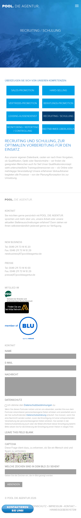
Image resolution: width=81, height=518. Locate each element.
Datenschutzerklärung (36, 415)
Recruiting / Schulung (58, 116)
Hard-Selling (58, 90)
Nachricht (11, 374)
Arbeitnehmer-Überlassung (58, 129)
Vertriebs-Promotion (23, 103)
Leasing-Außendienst (22, 116)
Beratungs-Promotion (58, 103)
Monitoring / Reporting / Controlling (22, 129)
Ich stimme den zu (31, 405)
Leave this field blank (19, 432)
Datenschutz (13, 400)
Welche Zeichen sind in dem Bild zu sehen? (32, 466)
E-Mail (9, 363)
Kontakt (69, 506)
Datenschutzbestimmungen (38, 405)
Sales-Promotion (22, 90)
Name (8, 351)
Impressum (55, 506)
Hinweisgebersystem (63, 510)
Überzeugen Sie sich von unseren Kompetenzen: (36, 80)
